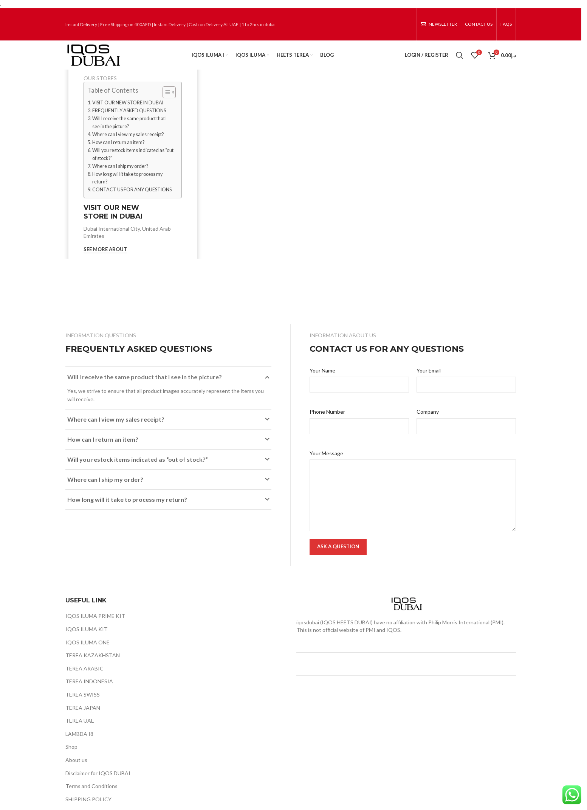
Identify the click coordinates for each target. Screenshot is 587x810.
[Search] (459, 59)
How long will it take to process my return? (127, 186)
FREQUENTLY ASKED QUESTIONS (129, 119)
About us (76, 768)
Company (428, 420)
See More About (105, 258)
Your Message (326, 462)
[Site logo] (102, 59)
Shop (71, 755)
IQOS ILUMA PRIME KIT (95, 625)
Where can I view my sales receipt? (128, 143)
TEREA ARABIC (84, 677)
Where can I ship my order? (120, 175)
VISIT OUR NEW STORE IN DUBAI (127, 111)
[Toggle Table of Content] (165, 101)
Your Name (322, 379)
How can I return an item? (118, 151)
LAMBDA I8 (79, 742)
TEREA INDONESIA (89, 690)
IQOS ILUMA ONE (87, 651)
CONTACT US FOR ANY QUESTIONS (132, 199)
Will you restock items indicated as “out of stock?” (132, 162)
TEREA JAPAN (82, 716)
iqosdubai (307, 631)
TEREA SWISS (82, 703)
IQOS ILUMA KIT (86, 638)
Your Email (429, 379)
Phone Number (327, 420)
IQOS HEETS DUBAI (346, 631)
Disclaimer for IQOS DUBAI (97, 782)
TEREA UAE (79, 729)
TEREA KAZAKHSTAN (92, 664)
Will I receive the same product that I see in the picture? (129, 131)
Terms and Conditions (91, 794)
